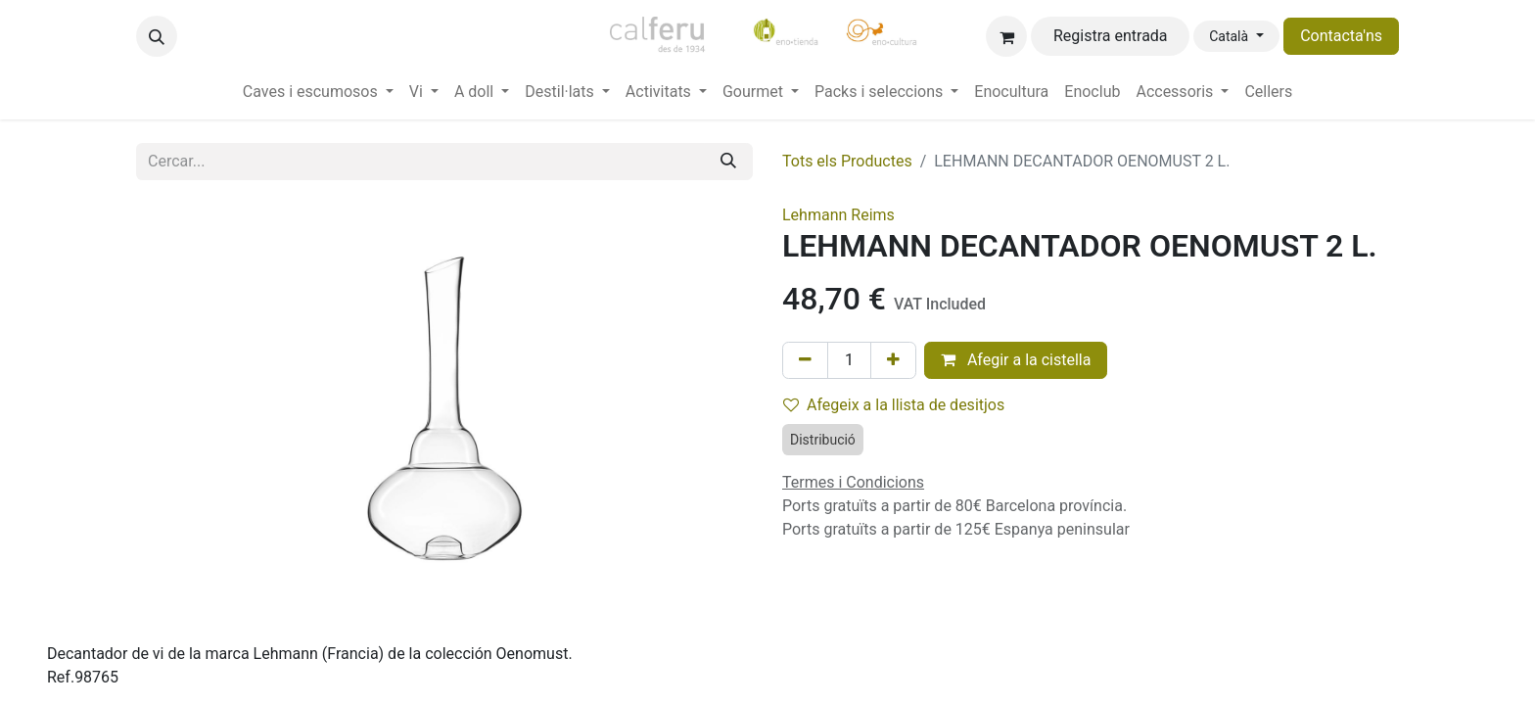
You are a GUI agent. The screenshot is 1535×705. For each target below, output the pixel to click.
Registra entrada (1110, 35)
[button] (156, 36)
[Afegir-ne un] (893, 360)
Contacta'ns (1341, 35)
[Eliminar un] (805, 360)
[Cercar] (728, 161)
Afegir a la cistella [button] (1016, 360)
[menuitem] (318, 92)
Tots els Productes (847, 161)
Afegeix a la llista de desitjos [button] (893, 405)
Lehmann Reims (838, 215)
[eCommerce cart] (1006, 36)
